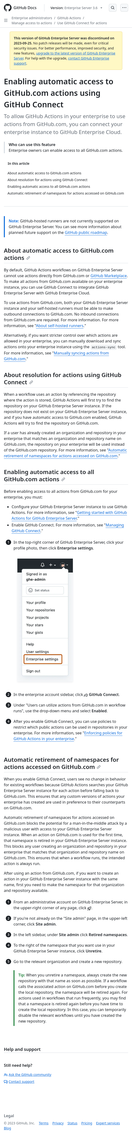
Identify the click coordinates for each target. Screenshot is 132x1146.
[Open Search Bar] (113, 8)
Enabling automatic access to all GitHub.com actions (49, 475)
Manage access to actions (32, 23)
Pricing (86, 1123)
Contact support (19, 1081)
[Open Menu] (124, 8)
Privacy (58, 1123)
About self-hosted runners (59, 325)
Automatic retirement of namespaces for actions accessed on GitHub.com (61, 763)
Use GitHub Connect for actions (82, 23)
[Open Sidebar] (6, 20)
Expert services (108, 1123)
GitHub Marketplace (108, 275)
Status (72, 1123)
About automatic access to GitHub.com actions (59, 254)
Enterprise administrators (32, 18)
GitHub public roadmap (86, 232)
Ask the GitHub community (27, 1074)
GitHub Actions (69, 18)
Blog (7, 1128)
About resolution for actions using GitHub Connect (62, 378)
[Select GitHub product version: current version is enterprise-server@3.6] (76, 8)
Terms (44, 1123)
